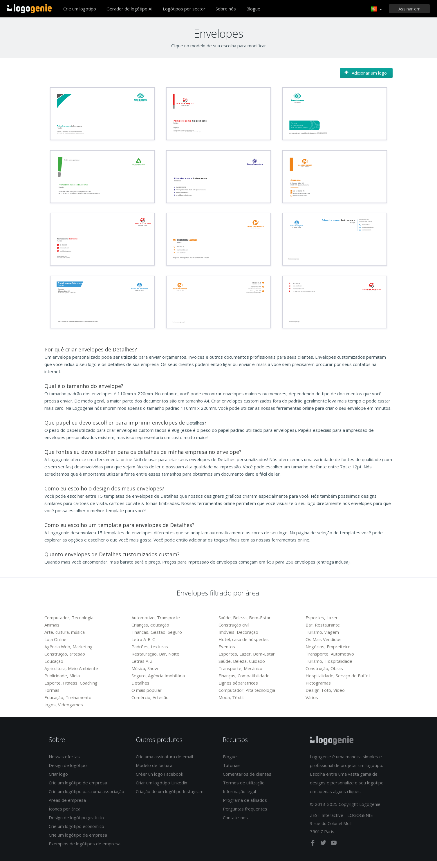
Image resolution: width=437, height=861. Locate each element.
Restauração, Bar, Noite (155, 654)
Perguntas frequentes (245, 809)
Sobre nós (226, 9)
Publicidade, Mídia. (62, 675)
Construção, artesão (64, 654)
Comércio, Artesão (150, 697)
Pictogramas (318, 683)
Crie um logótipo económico (76, 826)
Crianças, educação (150, 625)
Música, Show (144, 668)
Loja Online (55, 639)
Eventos (227, 646)
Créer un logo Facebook (159, 774)
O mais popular (146, 690)
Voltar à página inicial (29, 8)
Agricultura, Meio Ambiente (71, 668)
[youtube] (334, 844)
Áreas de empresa (67, 800)
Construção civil (234, 625)
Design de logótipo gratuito (76, 817)
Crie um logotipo (79, 9)
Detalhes (140, 683)
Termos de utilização (244, 783)
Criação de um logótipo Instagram (169, 791)
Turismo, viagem (322, 632)
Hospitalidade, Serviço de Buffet (338, 675)
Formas (51, 690)
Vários (312, 697)
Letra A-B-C (143, 639)
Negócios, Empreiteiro (328, 646)
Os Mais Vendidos (324, 639)
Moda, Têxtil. (231, 697)
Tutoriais (232, 765)
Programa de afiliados (245, 800)
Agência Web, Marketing (68, 646)
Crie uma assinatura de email (164, 756)
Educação (53, 661)
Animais (51, 625)
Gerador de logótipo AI (129, 9)
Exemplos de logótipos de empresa (84, 843)
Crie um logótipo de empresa (78, 783)
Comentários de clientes (247, 774)
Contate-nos (235, 817)
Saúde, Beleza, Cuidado (242, 661)
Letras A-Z (142, 661)
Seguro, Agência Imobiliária (158, 675)
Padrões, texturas (149, 646)
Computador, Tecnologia (68, 617)
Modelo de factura (154, 765)
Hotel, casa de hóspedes (244, 639)
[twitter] (323, 844)
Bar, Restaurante (323, 625)
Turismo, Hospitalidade (329, 661)
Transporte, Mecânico (240, 668)
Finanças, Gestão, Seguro (156, 632)
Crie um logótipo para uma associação (86, 791)
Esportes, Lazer (322, 617)
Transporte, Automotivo (330, 654)
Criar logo (58, 774)
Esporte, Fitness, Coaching (70, 683)
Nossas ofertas (64, 756)
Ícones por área (64, 809)
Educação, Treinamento (67, 697)
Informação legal (239, 791)
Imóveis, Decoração (238, 632)
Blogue (253, 9)
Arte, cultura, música (64, 632)
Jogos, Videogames (63, 704)
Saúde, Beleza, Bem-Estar (245, 617)
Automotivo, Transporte (155, 617)
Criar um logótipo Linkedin (161, 783)
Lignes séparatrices (238, 683)
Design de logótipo (68, 765)
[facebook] (313, 844)
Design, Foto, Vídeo (325, 690)
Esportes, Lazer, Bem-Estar (247, 654)
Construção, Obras (324, 668)
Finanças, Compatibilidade (244, 675)
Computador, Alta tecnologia (247, 690)
